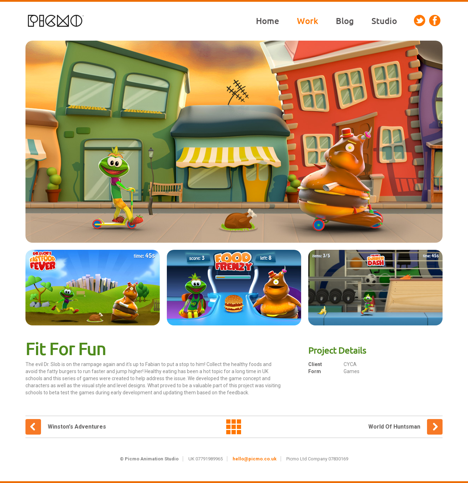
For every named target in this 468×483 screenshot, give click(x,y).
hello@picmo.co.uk (254, 458)
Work (307, 21)
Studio (384, 21)
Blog (345, 21)
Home (267, 21)
